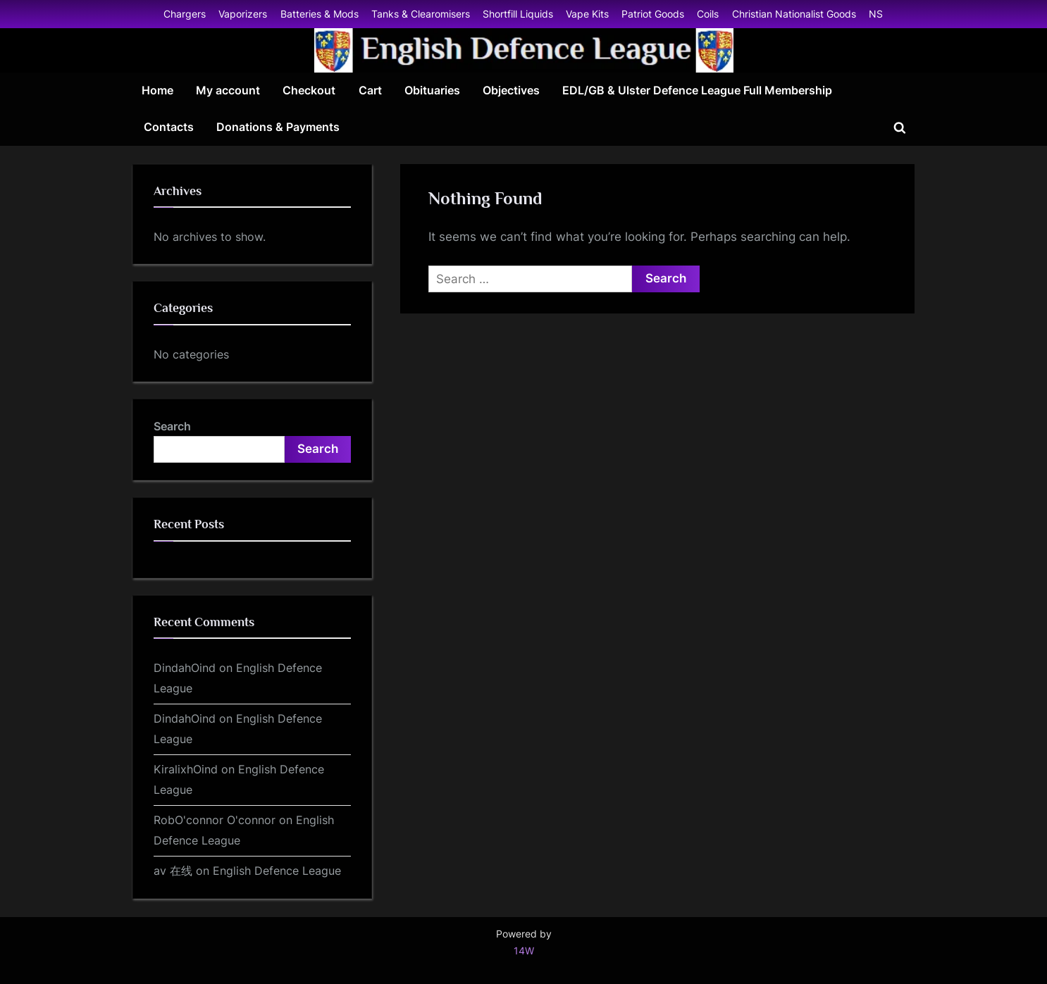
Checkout (309, 90)
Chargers (184, 14)
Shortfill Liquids (518, 14)
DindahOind (185, 668)
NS (876, 14)
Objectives (511, 90)
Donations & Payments (278, 127)
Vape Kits (587, 14)
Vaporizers (242, 14)
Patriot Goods (652, 14)
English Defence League (277, 871)
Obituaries (432, 90)
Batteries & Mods (319, 14)
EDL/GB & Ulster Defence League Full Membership (697, 90)
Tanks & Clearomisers (420, 14)
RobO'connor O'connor (214, 820)
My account (228, 90)
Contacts (169, 127)
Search (172, 426)
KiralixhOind (186, 769)
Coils (708, 14)
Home (157, 90)
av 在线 (173, 871)
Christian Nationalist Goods (794, 14)
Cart (370, 90)
